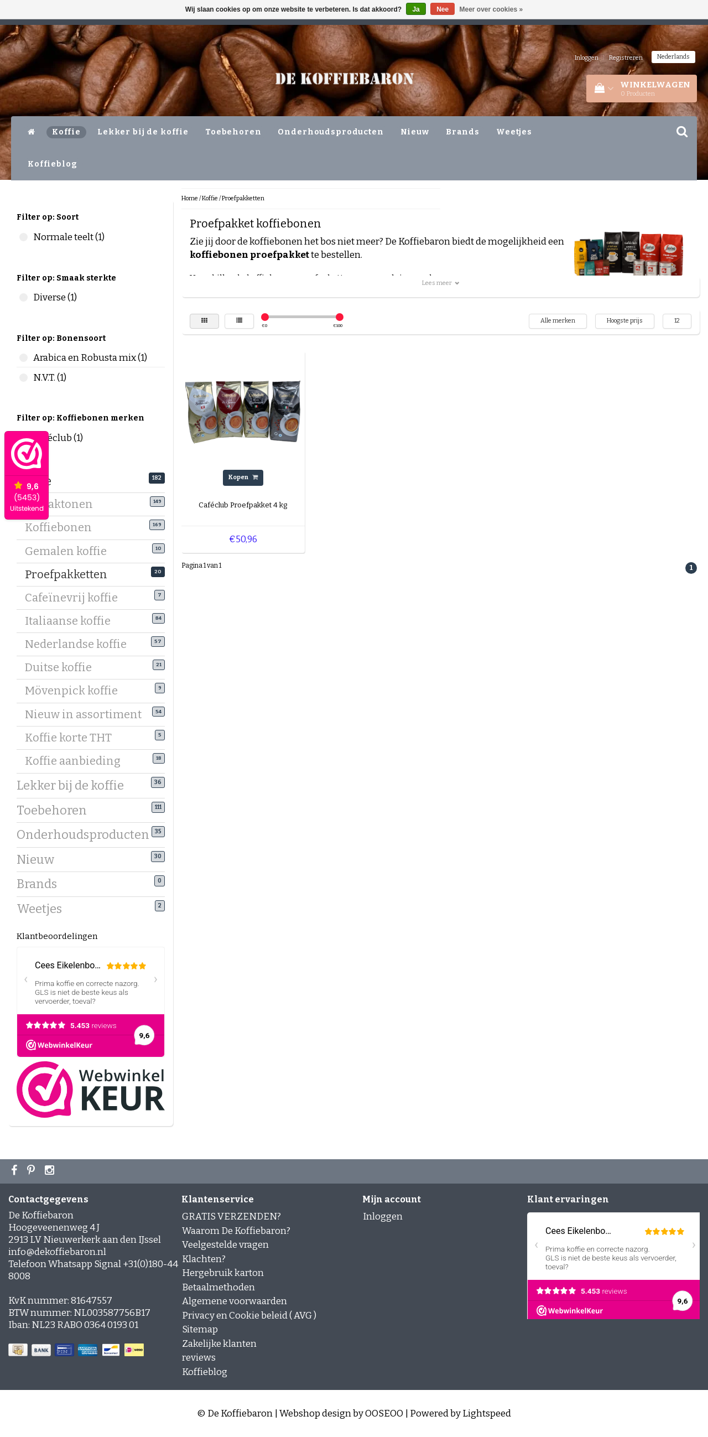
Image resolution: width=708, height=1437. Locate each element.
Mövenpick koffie (75, 690)
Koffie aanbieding (77, 760)
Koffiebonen (62, 527)
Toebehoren (233, 132)
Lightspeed (486, 1413)
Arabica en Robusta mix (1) (23, 358)
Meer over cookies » (491, 9)
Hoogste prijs (625, 320)
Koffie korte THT (72, 737)
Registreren (626, 57)
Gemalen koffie (70, 550)
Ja (415, 9)
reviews (199, 1357)
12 (677, 320)
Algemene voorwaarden (234, 1301)
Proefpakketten (70, 574)
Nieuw (414, 132)
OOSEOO (384, 1413)
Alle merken (557, 320)
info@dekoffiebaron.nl (57, 1252)
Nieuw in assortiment (87, 714)
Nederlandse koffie (80, 643)
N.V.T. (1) (23, 377)
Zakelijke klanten (219, 1344)
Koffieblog (52, 164)
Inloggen (586, 57)
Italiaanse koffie (72, 620)
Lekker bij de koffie (143, 132)
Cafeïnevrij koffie (75, 597)
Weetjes (514, 132)
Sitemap (200, 1329)
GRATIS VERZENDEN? (231, 1216)
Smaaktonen (63, 503)
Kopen (243, 477)
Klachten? (204, 1259)
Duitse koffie (62, 667)
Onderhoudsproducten (330, 132)
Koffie (66, 132)
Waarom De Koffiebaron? (236, 1231)
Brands (463, 132)
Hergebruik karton (223, 1273)
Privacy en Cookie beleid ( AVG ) (249, 1315)
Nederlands (673, 56)
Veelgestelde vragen (225, 1245)
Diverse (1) (23, 297)
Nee (442, 9)
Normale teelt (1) (23, 237)
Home (189, 198)
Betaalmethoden (218, 1287)
